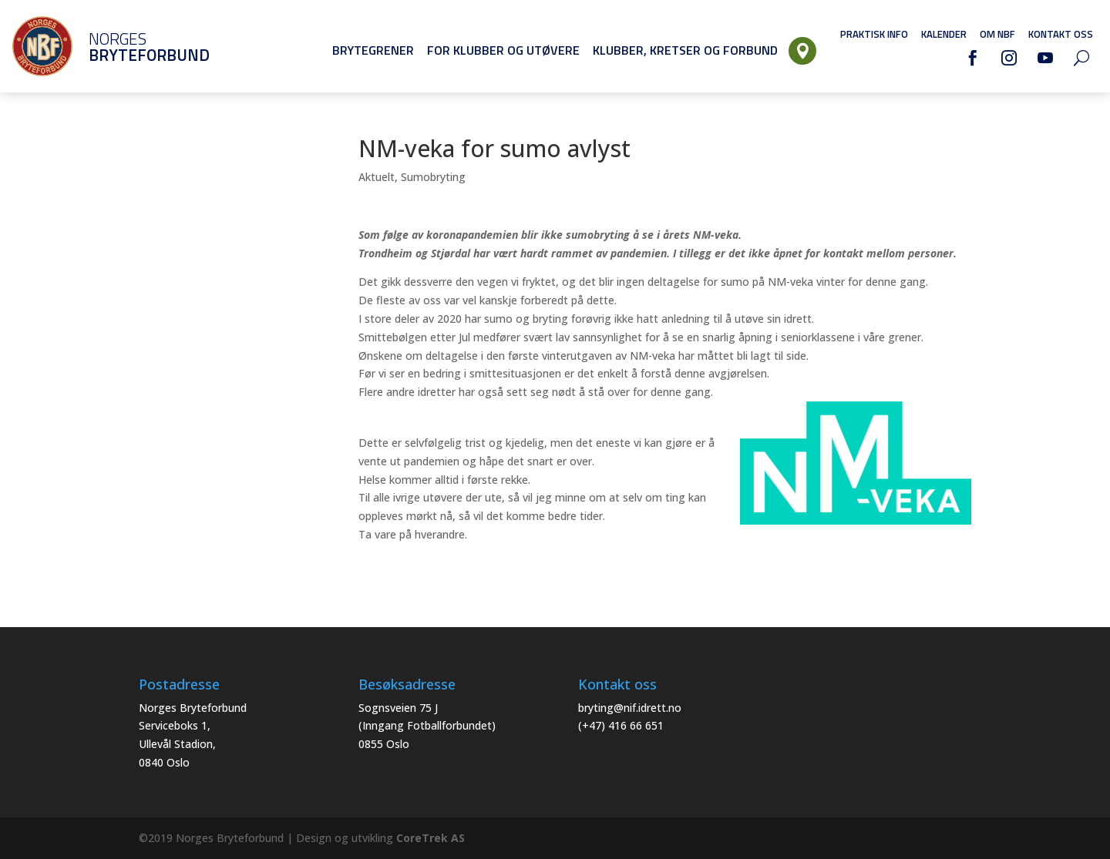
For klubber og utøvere (503, 50)
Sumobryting (433, 176)
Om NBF (997, 34)
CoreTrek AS (430, 837)
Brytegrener (373, 50)
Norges (127, 46)
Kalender (944, 34)
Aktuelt (376, 176)
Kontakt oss (1060, 34)
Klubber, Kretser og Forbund (685, 50)
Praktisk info (874, 34)
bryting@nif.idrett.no (629, 707)
